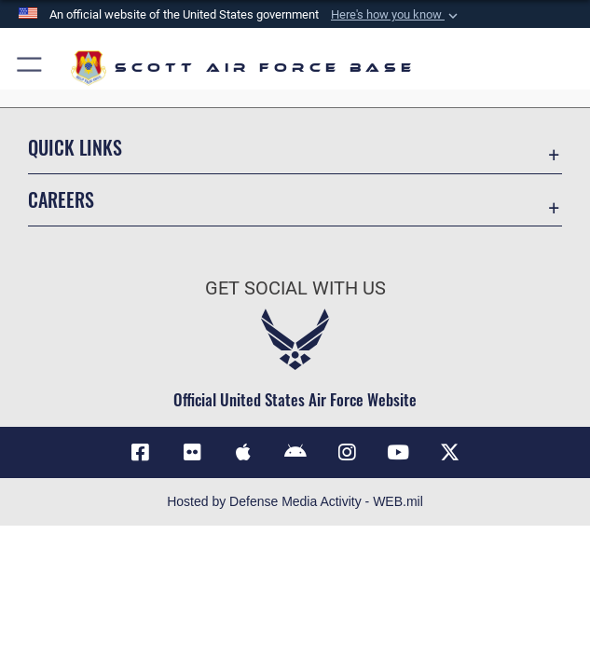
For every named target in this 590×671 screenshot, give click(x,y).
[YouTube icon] (398, 453)
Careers (61, 199)
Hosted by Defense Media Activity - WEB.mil (295, 501)
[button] (30, 67)
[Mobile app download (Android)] (295, 453)
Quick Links (75, 147)
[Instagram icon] (347, 453)
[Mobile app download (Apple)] (243, 453)
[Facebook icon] (140, 453)
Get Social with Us (295, 288)
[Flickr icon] (192, 453)
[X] (450, 453)
